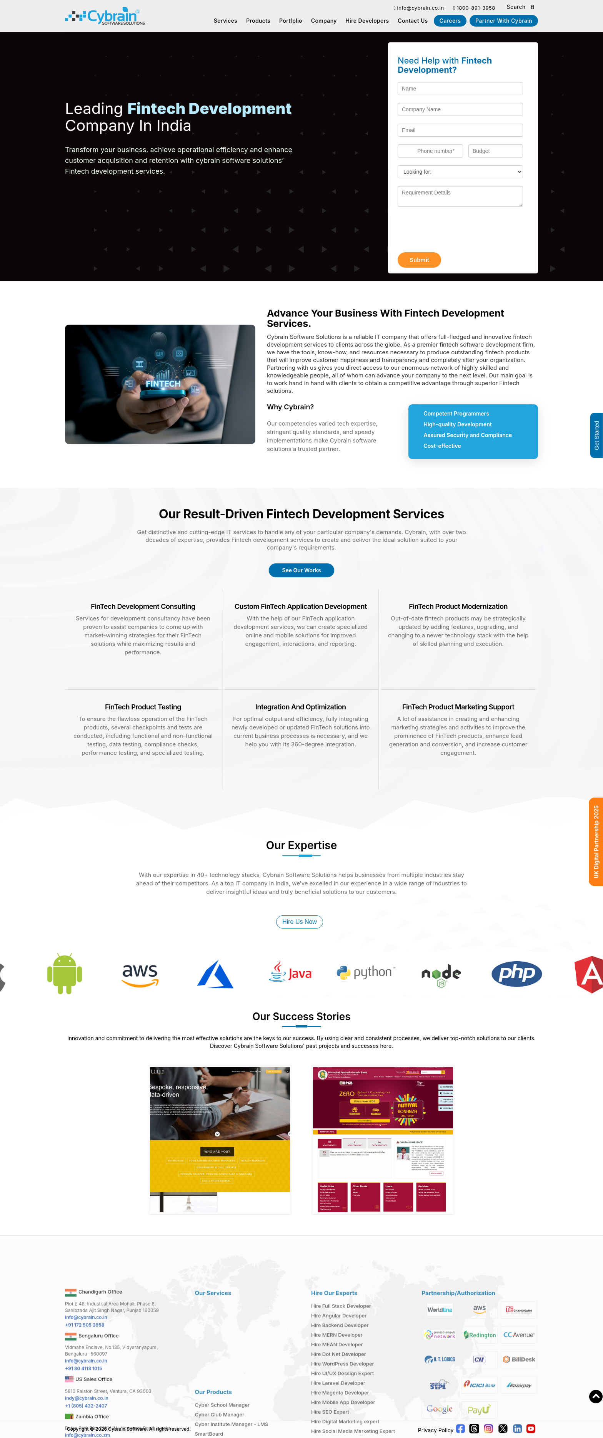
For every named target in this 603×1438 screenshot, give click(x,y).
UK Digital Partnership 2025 (596, 841)
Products (258, 20)
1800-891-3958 (474, 8)
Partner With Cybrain (503, 20)
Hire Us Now (299, 921)
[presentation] (456, 230)
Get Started (596, 436)
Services (226, 20)
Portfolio (290, 20)
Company (324, 20)
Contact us (413, 20)
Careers (450, 20)
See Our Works (301, 570)
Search (520, 7)
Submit (419, 259)
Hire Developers (367, 20)
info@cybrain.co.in (418, 8)
